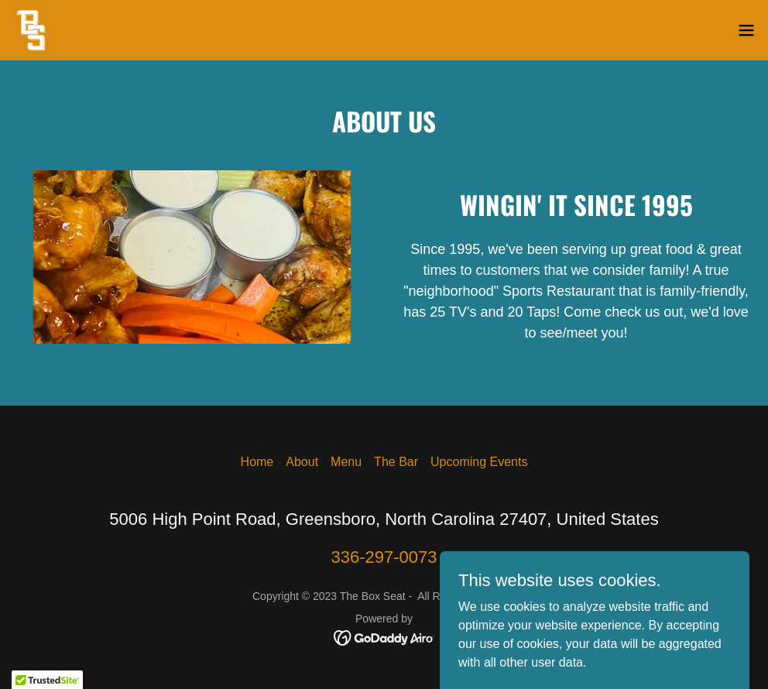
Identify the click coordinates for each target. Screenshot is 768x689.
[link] (31, 30)
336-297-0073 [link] (384, 557)
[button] (746, 30)
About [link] (302, 461)
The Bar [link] (396, 461)
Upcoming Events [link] (478, 461)
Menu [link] (346, 461)
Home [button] (257, 461)
